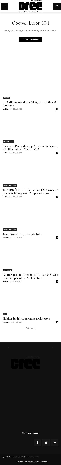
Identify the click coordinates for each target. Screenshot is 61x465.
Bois (4, 314)
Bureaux (6, 98)
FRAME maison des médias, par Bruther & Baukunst (29, 104)
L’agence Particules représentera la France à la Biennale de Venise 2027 (30, 148)
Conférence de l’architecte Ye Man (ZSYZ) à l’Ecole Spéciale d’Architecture (30, 276)
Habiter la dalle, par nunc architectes (26, 318)
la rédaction (7, 109)
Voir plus (30, 328)
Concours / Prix (8, 141)
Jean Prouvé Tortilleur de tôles (22, 234)
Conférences (7, 270)
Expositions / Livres (9, 185)
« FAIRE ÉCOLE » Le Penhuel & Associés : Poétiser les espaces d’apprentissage (30, 191)
